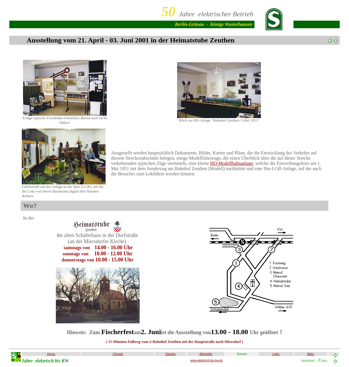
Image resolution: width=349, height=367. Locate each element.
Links (276, 354)
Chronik (118, 354)
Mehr (311, 354)
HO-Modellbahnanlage (231, 163)
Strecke (170, 354)
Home (51, 354)
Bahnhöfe (206, 354)
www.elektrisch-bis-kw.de (206, 360)
